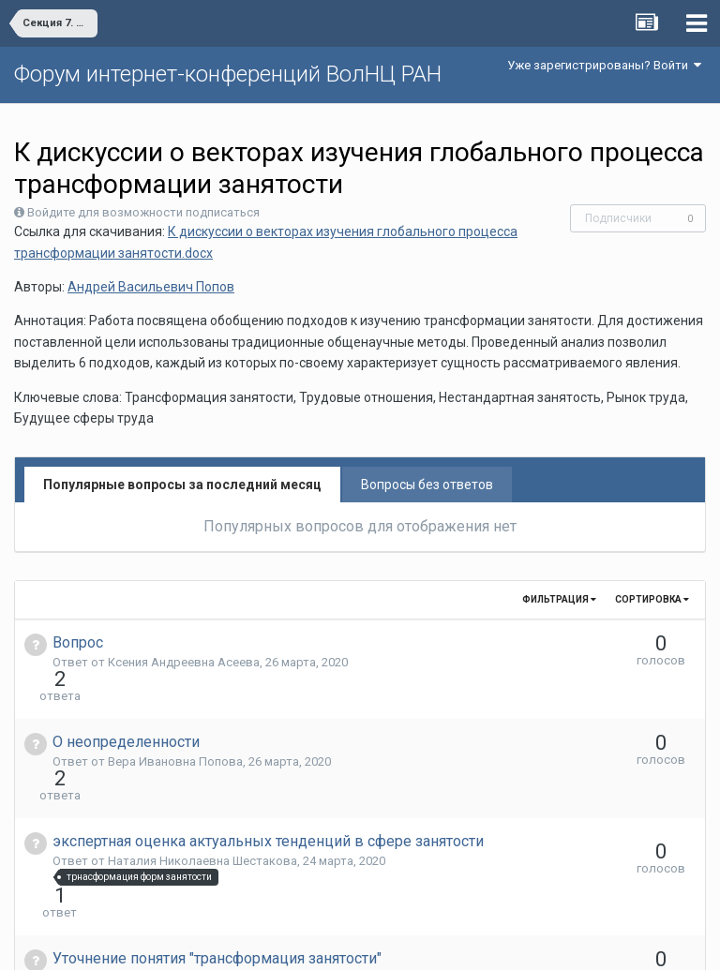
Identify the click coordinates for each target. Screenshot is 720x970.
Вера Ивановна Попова (175, 728)
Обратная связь (389, 941)
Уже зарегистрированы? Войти (604, 65)
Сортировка (652, 599)
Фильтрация (559, 599)
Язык (302, 941)
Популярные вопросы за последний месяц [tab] (182, 484)
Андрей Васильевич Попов (151, 286)
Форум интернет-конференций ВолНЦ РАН (228, 74)
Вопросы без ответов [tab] (427, 484)
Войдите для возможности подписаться (143, 212)
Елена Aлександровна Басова (194, 877)
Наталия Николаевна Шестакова (202, 793)
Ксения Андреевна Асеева (184, 662)
